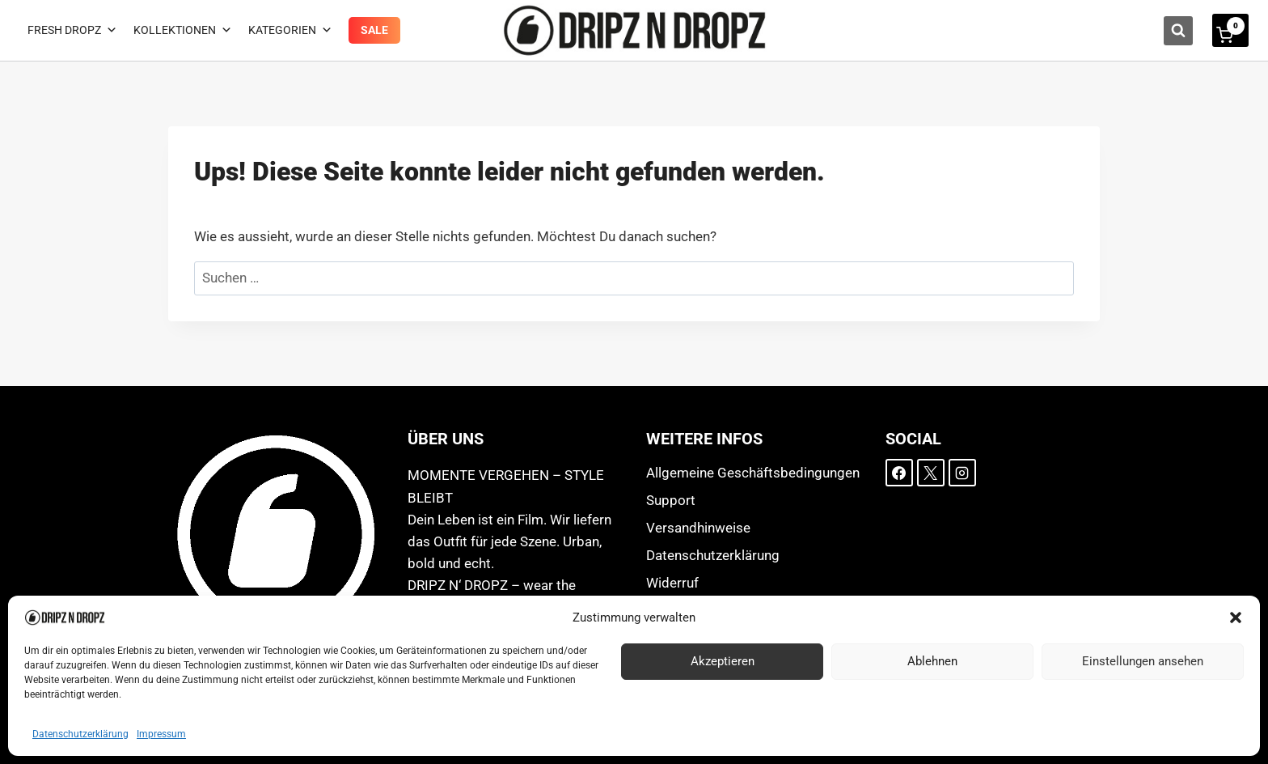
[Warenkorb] (1230, 30)
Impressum (161, 734)
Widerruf (672, 583)
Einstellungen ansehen (1142, 661)
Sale (374, 29)
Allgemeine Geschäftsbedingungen (753, 473)
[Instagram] (962, 472)
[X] (931, 472)
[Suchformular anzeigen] (1178, 30)
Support (670, 500)
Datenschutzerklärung (80, 734)
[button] (1236, 617)
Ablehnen (932, 661)
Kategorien (290, 30)
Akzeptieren (722, 661)
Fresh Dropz (72, 30)
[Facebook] (899, 472)
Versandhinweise (698, 528)
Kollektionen (182, 30)
